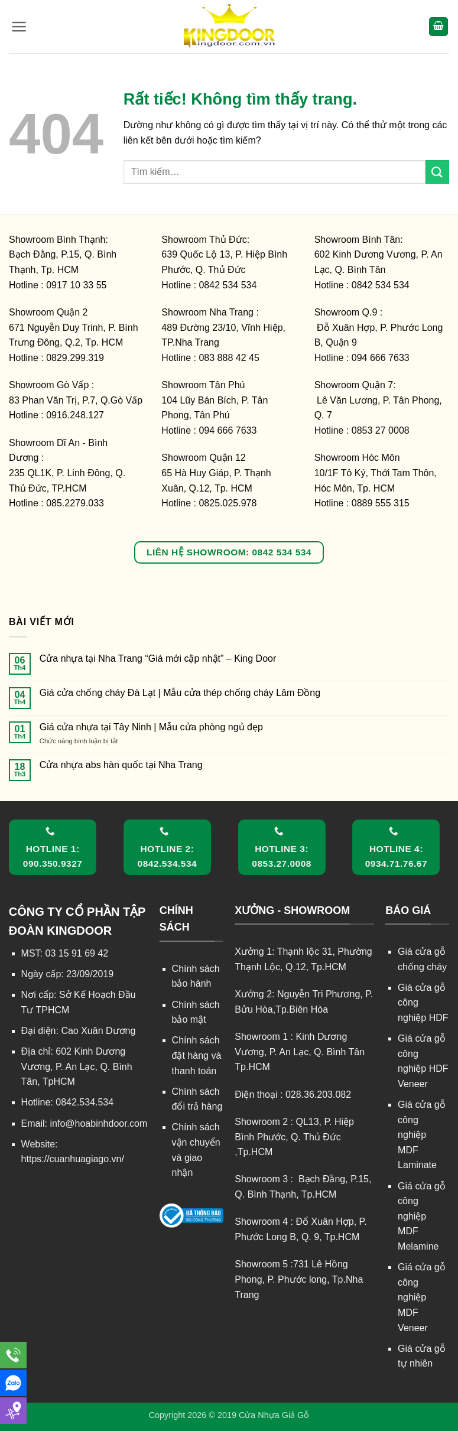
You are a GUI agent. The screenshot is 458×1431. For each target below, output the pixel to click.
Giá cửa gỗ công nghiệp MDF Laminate (422, 1135)
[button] (19, 27)
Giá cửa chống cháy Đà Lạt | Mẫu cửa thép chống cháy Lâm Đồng (180, 693)
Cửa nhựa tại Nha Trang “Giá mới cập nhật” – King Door (158, 658)
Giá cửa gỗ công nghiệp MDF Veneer (422, 1297)
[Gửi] (437, 171)
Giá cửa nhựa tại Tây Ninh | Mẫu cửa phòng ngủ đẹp (151, 727)
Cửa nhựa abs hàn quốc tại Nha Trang (121, 765)
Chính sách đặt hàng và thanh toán (197, 1055)
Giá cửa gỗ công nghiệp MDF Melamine (422, 1216)
